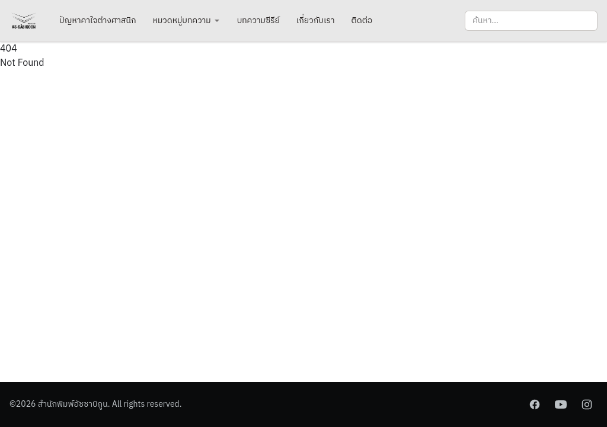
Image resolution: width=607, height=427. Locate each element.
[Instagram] (587, 404)
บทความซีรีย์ (258, 20)
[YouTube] (560, 404)
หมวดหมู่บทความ (187, 20)
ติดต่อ (362, 20)
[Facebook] (534, 404)
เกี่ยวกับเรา (315, 20)
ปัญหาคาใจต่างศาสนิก (97, 20)
